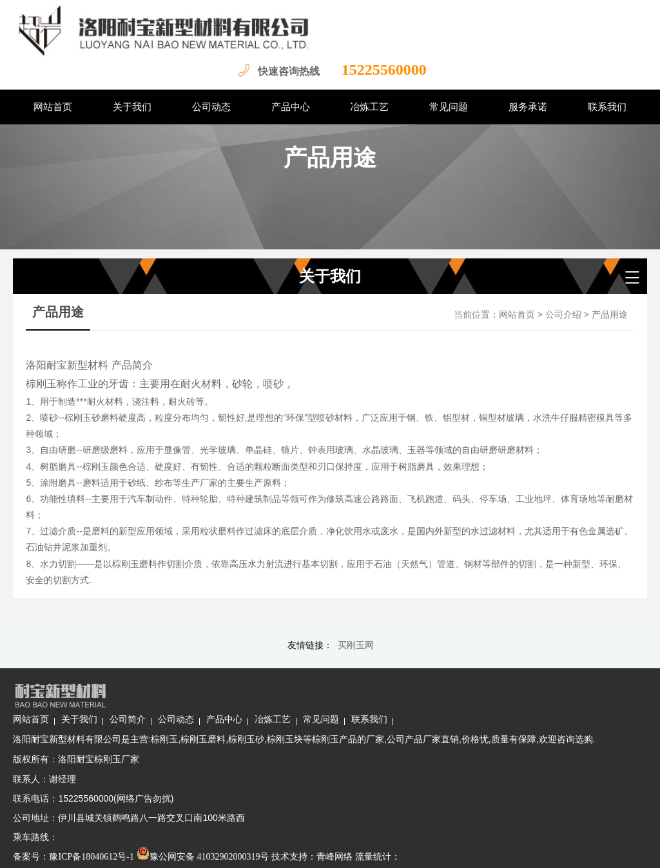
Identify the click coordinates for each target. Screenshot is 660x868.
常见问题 (429, 692)
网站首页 (517, 315)
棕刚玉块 (392, 712)
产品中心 (332, 692)
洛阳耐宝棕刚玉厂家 (207, 751)
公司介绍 (563, 315)
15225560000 (376, 69)
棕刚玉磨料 (310, 712)
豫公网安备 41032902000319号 (310, 848)
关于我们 (187, 692)
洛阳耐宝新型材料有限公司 (175, 712)
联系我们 (477, 692)
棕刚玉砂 (354, 712)
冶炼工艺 (380, 692)
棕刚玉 (272, 712)
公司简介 (235, 692)
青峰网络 (443, 848)
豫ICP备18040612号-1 (199, 848)
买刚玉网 (356, 645)
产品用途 (610, 315)
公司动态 (284, 692)
